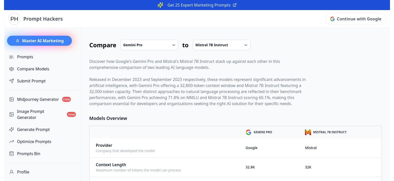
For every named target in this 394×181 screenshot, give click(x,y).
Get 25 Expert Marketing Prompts (201, 5)
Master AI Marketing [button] (39, 40)
